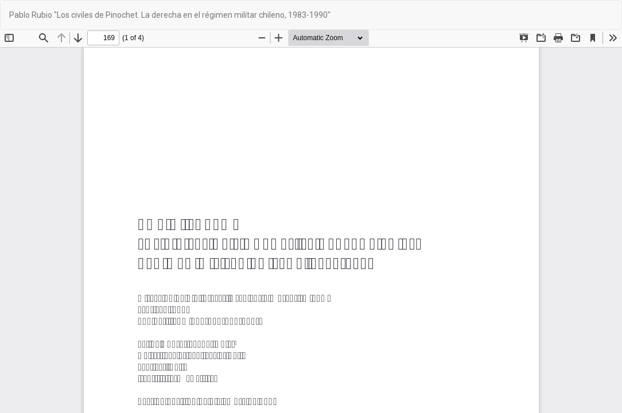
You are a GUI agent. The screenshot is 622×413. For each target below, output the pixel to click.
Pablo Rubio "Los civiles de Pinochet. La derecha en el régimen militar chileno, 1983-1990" (172, 15)
